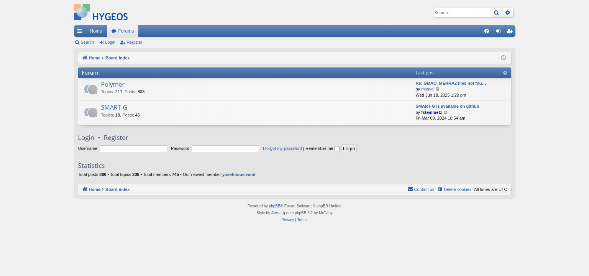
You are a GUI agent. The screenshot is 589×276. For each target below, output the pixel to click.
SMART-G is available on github (447, 106)
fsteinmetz (431, 112)
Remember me (322, 148)
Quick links (81, 32)
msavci (427, 89)
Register (134, 42)
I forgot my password (282, 148)
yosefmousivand (239, 174)
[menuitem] (486, 31)
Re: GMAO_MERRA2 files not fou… (451, 83)
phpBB (275, 206)
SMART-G (114, 107)
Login (110, 42)
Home (96, 31)
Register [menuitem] (511, 32)
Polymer (113, 84)
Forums (126, 31)
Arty (274, 213)
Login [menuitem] (499, 32)
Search (87, 42)
